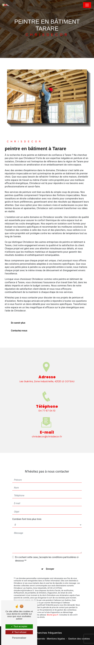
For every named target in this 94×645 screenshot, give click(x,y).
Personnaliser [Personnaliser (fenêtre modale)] (19, 638)
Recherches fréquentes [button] (47, 633)
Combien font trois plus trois (26, 513)
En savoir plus (18, 322)
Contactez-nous (19, 330)
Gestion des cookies (79, 638)
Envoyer (50, 563)
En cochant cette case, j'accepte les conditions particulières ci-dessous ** (47, 553)
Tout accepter (19, 626)
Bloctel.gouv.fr (52, 610)
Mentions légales (56, 638)
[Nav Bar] (87, 5)
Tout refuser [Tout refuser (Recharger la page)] (19, 632)
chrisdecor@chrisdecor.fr (47, 431)
